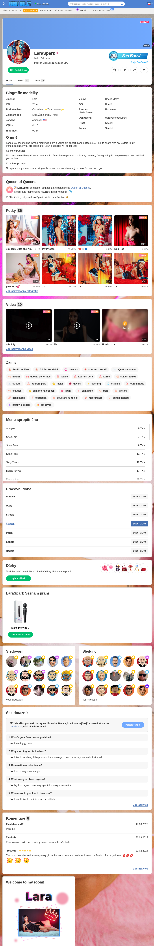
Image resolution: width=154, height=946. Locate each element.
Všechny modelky (12, 11)
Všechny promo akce (66, 10)
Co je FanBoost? (139, 62)
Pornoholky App (102, 10)
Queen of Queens (80, 187)
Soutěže (84, 11)
